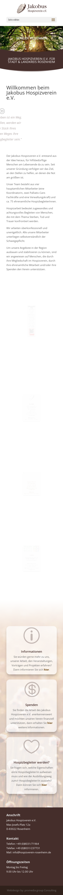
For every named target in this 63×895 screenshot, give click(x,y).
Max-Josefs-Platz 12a (31, 482)
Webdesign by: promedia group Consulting (31, 890)
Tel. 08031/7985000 (31, 484)
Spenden (31, 705)
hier (50, 723)
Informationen (31, 651)
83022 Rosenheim (31, 483)
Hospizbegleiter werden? (31, 762)
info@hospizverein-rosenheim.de (32, 852)
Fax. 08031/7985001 (31, 485)
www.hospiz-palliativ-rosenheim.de (31, 491)
